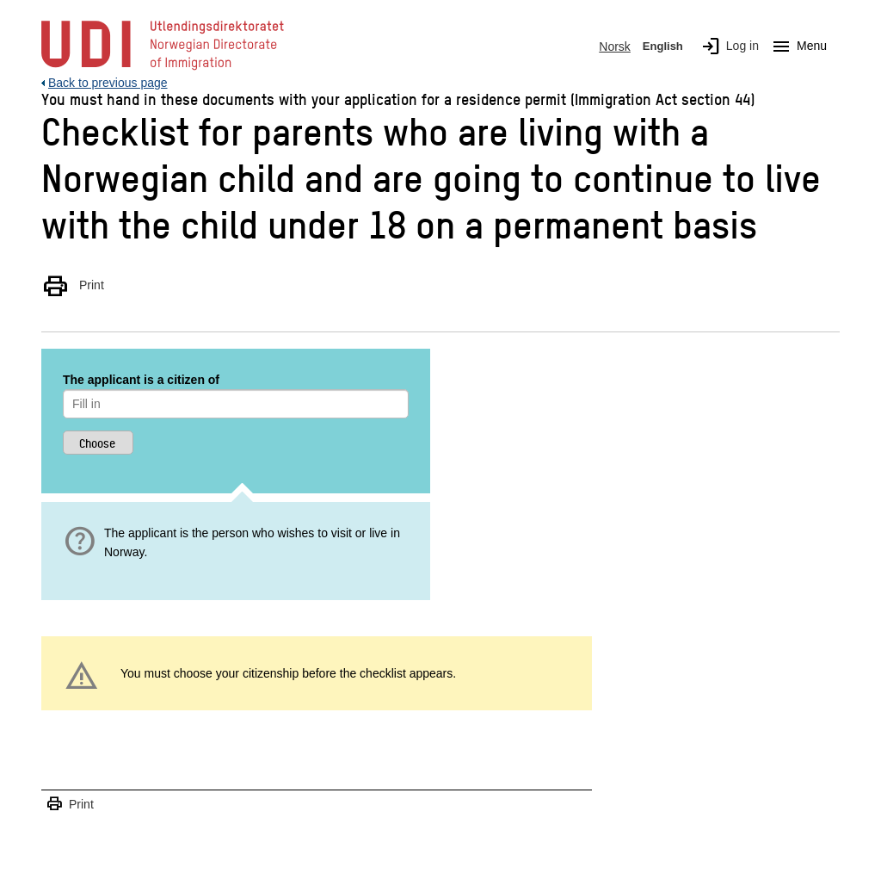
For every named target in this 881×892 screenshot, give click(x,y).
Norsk (615, 46)
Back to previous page (108, 83)
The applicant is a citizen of (141, 380)
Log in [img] (727, 46)
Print (72, 285)
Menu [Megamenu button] (796, 46)
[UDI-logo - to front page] (162, 69)
